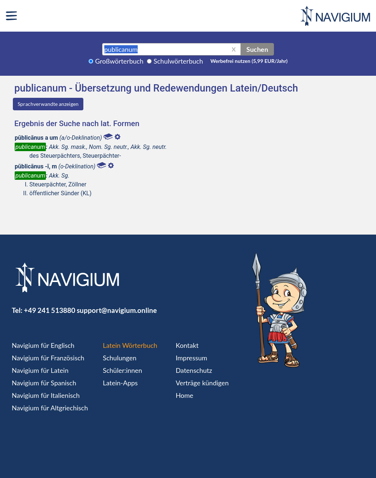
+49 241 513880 (49, 310)
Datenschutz (194, 370)
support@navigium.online (117, 310)
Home (184, 395)
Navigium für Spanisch (44, 383)
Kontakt (187, 345)
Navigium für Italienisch (46, 395)
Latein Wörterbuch (130, 345)
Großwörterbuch (119, 61)
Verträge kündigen (202, 383)
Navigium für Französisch (48, 358)
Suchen (257, 49)
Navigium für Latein (40, 370)
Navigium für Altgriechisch (50, 408)
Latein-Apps (120, 383)
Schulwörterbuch (178, 61)
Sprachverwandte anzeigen (48, 104)
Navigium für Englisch (43, 345)
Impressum (191, 358)
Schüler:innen (122, 370)
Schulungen (119, 358)
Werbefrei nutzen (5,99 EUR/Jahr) (249, 61)
